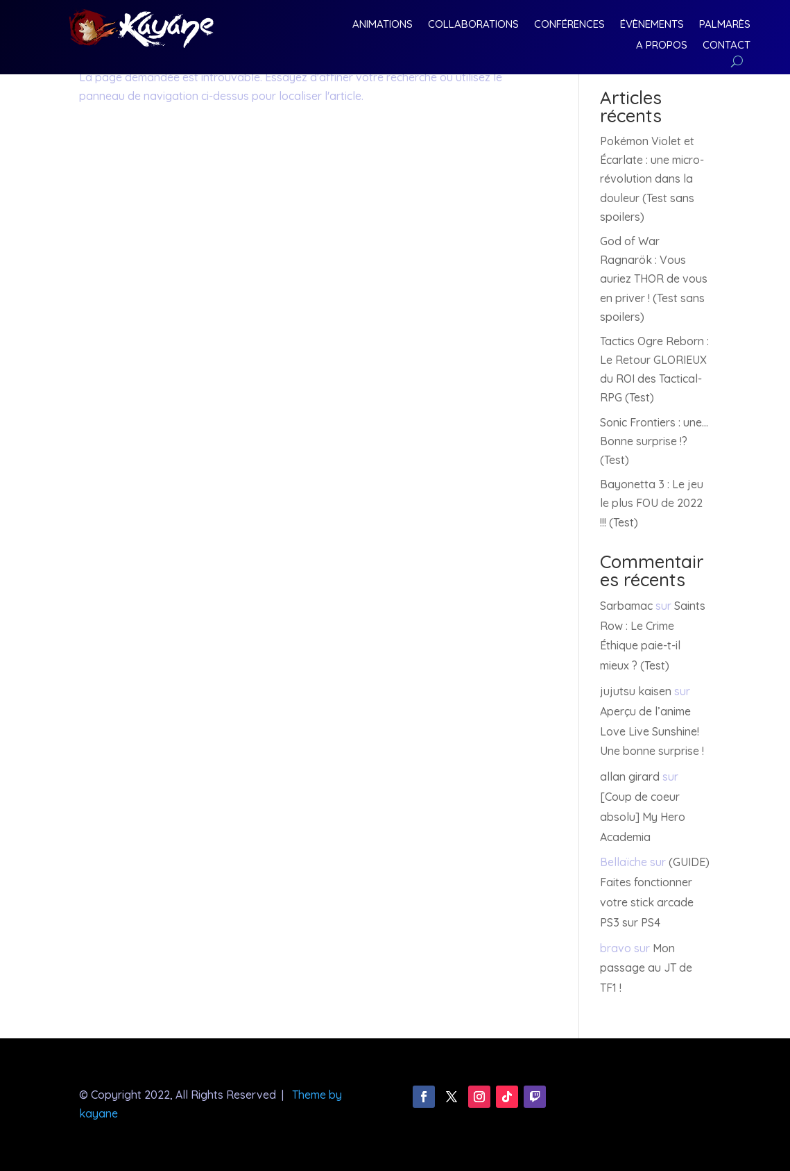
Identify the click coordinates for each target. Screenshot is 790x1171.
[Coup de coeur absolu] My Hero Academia (642, 817)
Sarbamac (626, 606)
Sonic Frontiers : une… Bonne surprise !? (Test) (654, 441)
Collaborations (473, 25)
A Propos (661, 45)
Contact (726, 45)
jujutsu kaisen (635, 691)
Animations (382, 25)
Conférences (569, 25)
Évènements (652, 25)
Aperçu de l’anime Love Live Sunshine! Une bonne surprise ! (652, 731)
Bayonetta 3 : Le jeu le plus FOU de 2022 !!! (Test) (651, 503)
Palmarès (724, 25)
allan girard (630, 776)
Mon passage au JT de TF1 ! (646, 968)
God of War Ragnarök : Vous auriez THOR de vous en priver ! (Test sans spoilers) (653, 279)
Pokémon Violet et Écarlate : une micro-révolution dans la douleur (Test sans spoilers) (652, 179)
